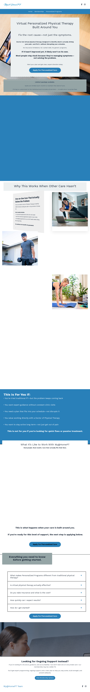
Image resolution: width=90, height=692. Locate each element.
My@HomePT (62, 445)
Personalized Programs (54, 11)
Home (30, 11)
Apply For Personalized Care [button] (45, 70)
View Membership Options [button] (45, 680)
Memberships (39, 11)
